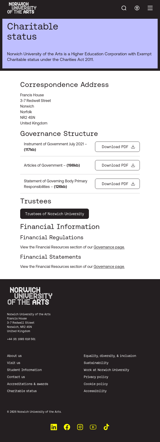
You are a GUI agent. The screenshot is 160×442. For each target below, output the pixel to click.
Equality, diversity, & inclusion (110, 356)
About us (14, 356)
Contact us (16, 377)
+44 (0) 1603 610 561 (21, 339)
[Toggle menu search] (124, 8)
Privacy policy (96, 377)
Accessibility (95, 391)
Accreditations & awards (27, 384)
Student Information (24, 370)
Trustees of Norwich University (54, 214)
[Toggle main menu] (150, 8)
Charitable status (22, 391)
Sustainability (96, 363)
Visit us (13, 363)
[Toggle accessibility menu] (137, 8)
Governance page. (109, 247)
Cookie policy (96, 384)
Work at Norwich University (106, 370)
